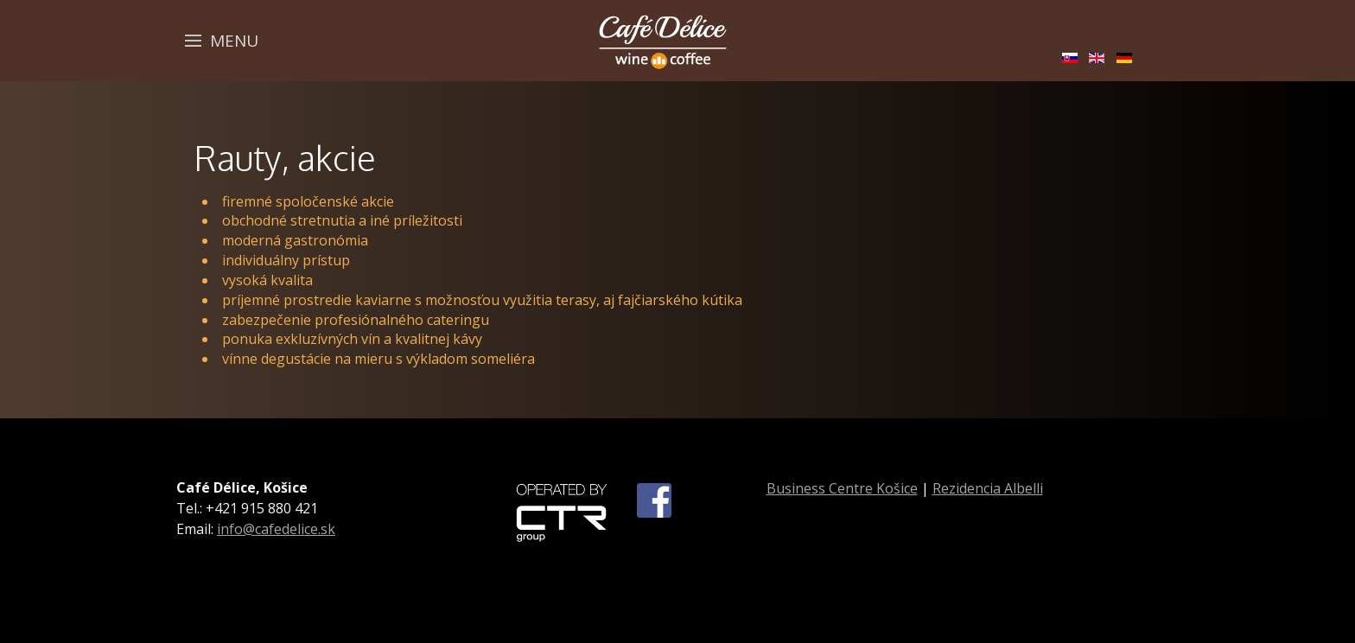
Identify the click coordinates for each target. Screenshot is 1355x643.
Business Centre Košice (842, 488)
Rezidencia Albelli (987, 488)
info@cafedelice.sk (276, 528)
